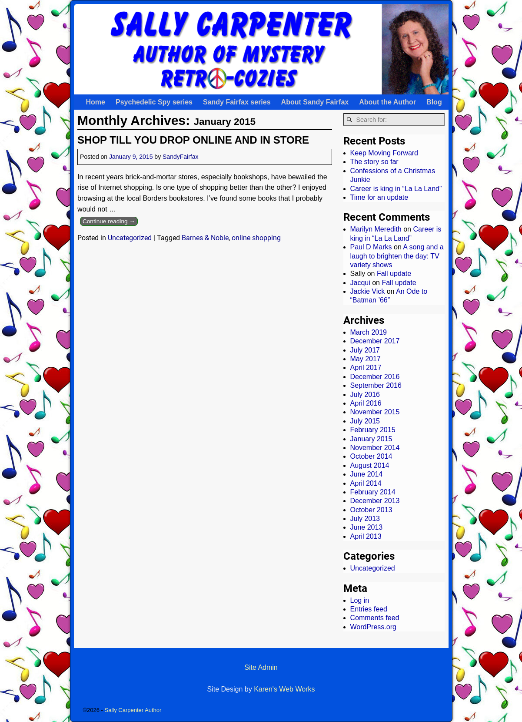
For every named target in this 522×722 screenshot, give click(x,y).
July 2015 (365, 421)
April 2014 (366, 483)
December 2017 (375, 341)
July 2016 (365, 394)
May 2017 (365, 359)
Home (95, 102)
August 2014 (369, 465)
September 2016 (376, 385)
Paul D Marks (371, 247)
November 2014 (375, 447)
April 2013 (366, 536)
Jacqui (360, 282)
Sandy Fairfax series (237, 102)
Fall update (394, 273)
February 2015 (373, 429)
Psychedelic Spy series (154, 102)
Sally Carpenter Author (133, 710)
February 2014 (373, 492)
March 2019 (368, 332)
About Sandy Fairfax (315, 102)
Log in (359, 600)
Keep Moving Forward (384, 153)
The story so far (374, 161)
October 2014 (371, 456)
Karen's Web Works (284, 689)
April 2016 (366, 403)
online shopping (256, 238)
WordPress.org (373, 627)
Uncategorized (130, 238)
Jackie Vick (367, 291)
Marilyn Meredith (376, 229)
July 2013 (365, 518)
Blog (434, 102)
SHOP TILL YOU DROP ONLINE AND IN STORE (193, 140)
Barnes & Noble (205, 238)
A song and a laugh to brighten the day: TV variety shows (397, 256)
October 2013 (371, 510)
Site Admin (260, 667)
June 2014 (366, 474)
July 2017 (365, 350)
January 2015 (371, 439)
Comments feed (374, 617)
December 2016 (375, 376)
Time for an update (379, 197)
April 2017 (366, 367)
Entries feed (368, 609)
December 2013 (375, 500)
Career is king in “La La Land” (396, 188)
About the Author (387, 102)
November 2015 (375, 412)
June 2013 (366, 527)
